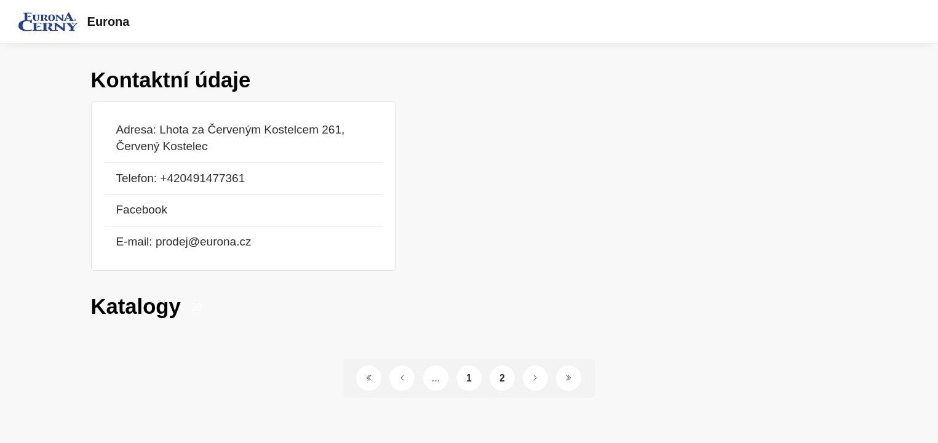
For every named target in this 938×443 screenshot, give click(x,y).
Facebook (141, 209)
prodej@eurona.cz (204, 241)
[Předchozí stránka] (402, 378)
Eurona (108, 21)
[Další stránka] (535, 378)
